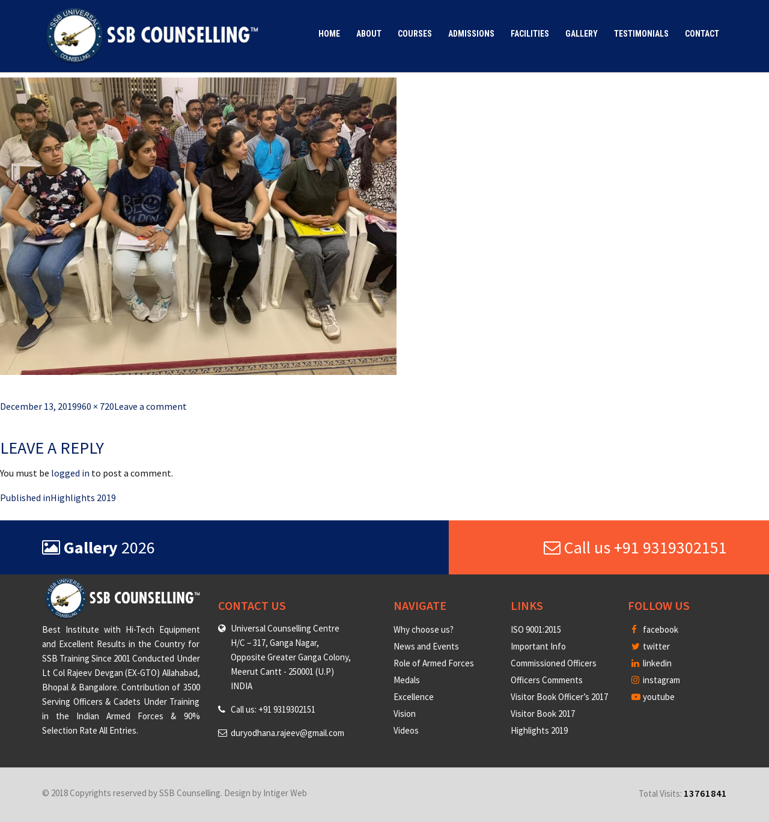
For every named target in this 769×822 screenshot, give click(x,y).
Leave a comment (150, 406)
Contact (702, 33)
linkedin (651, 663)
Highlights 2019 (539, 730)
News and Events (426, 646)
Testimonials (641, 33)
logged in (70, 473)
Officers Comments (547, 680)
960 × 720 (95, 406)
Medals (407, 680)
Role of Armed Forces (434, 663)
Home (329, 33)
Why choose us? (424, 629)
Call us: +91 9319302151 (273, 709)
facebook (654, 629)
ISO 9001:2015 (536, 629)
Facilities (530, 33)
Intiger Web (285, 793)
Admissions (471, 33)
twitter (650, 646)
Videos (406, 730)
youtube (653, 696)
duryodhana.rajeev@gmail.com (287, 732)
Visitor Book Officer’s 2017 (559, 696)
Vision (405, 713)
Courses (415, 33)
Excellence (414, 696)
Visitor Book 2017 (543, 713)
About (368, 33)
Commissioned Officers (554, 663)
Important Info (538, 646)
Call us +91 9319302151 (635, 547)
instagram (655, 680)
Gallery (581, 33)
